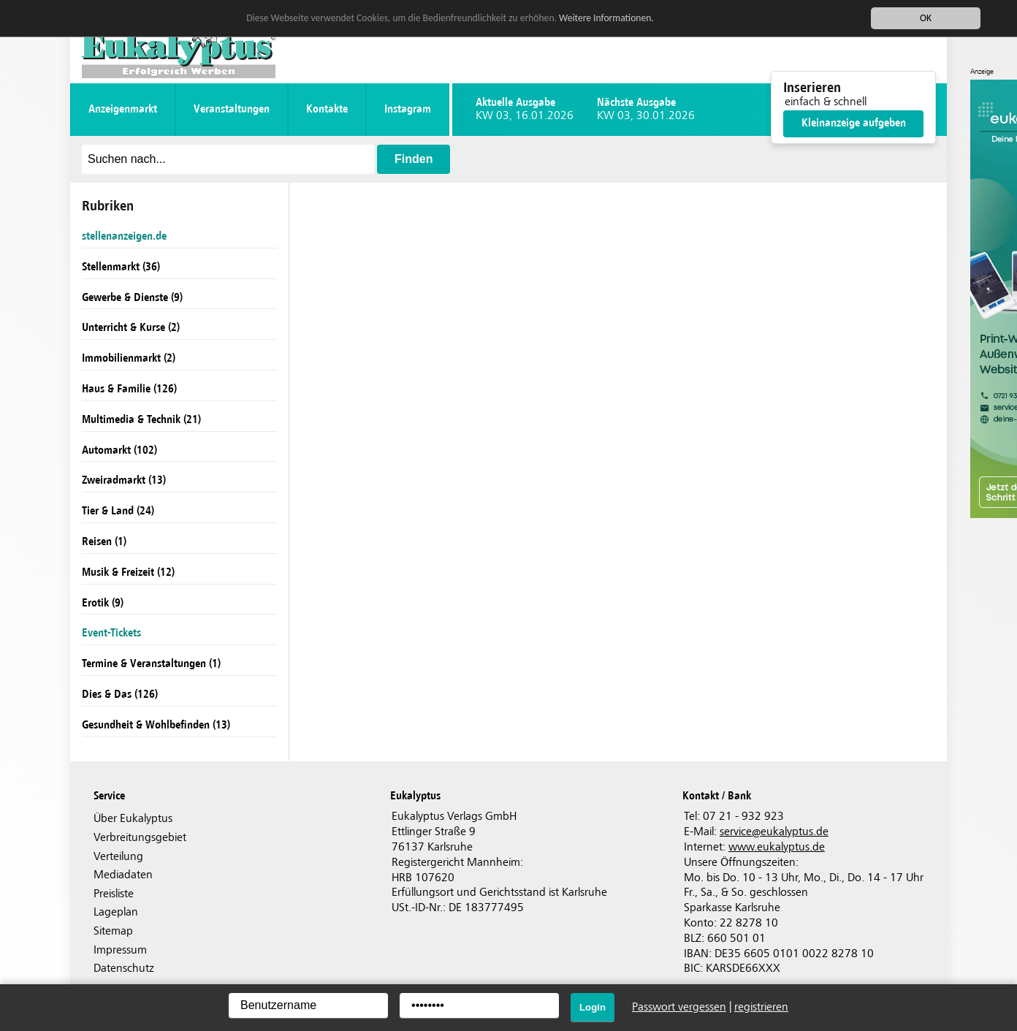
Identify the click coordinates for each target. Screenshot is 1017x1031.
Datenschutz (124, 968)
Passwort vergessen (679, 1007)
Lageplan (116, 912)
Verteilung (118, 856)
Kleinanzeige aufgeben (853, 123)
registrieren (761, 1007)
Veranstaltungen (232, 109)
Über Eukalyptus (133, 818)
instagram (407, 109)
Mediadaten (123, 875)
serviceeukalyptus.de (774, 831)
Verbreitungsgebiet (140, 837)
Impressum (120, 950)
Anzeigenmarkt (122, 109)
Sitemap (113, 931)
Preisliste (114, 894)
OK (926, 18)
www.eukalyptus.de (776, 847)
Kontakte (327, 109)
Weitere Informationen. (606, 18)
